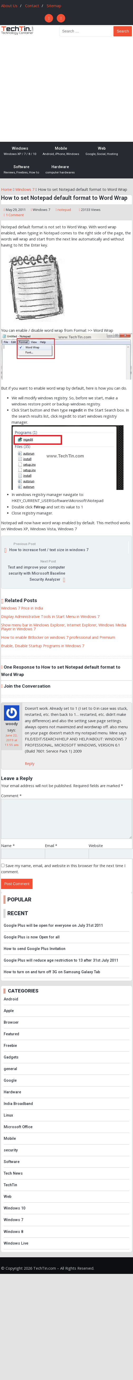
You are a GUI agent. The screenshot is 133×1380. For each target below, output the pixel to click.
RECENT (17, 913)
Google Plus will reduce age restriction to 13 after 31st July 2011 (61, 960)
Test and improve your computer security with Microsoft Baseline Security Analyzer (36, 573)
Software (21, 170)
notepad (64, 209)
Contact (32, 5)
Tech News (13, 1173)
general (10, 1069)
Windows (20, 151)
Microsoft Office (18, 1127)
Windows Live (16, 1243)
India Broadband (18, 1104)
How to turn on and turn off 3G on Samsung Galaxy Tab (52, 972)
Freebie (10, 1045)
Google (10, 1080)
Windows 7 (41, 209)
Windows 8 (13, 1232)
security (11, 1150)
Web (102, 151)
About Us (9, 5)
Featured (11, 1034)
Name (8, 845)
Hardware (60, 170)
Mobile (60, 151)
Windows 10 (14, 1208)
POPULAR (19, 899)
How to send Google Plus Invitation (34, 949)
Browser (11, 1022)
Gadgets (11, 1057)
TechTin (10, 1185)
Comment (11, 795)
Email (51, 845)
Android (11, 999)
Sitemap (54, 5)
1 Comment (15, 214)
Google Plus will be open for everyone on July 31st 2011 (53, 925)
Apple (9, 1011)
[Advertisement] (49, 89)
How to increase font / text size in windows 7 (48, 550)
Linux (8, 1115)
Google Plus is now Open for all (32, 937)
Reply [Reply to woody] (29, 763)
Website (96, 845)
